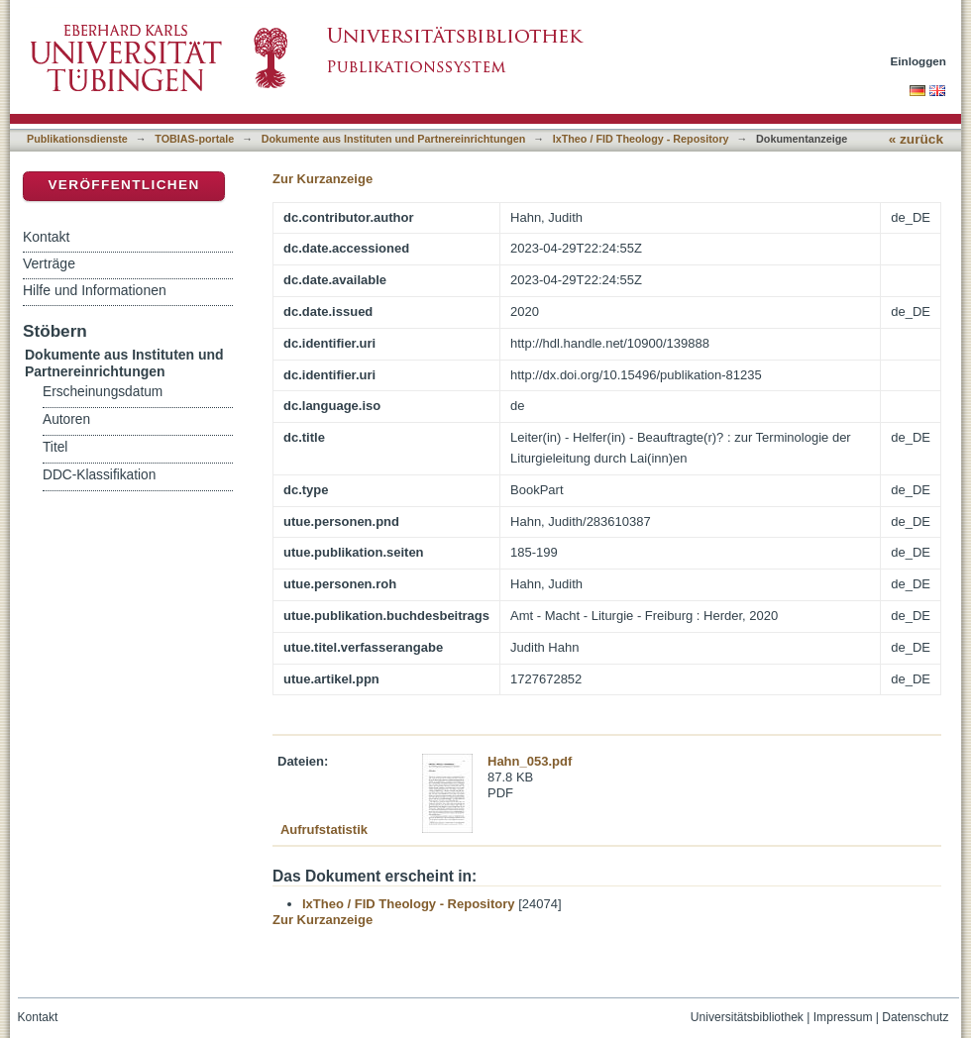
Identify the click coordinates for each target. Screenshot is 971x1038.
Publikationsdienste (77, 139)
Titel (55, 447)
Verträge (49, 263)
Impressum (843, 1017)
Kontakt (46, 237)
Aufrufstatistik (324, 829)
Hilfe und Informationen (94, 290)
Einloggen (919, 60)
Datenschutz (915, 1017)
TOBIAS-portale (194, 139)
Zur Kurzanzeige (322, 178)
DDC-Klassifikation (99, 474)
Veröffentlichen (123, 184)
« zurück (916, 139)
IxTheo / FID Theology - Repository (641, 139)
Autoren (66, 419)
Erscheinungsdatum (102, 391)
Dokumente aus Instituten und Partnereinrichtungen (394, 139)
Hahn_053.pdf (529, 761)
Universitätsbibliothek (747, 1017)
